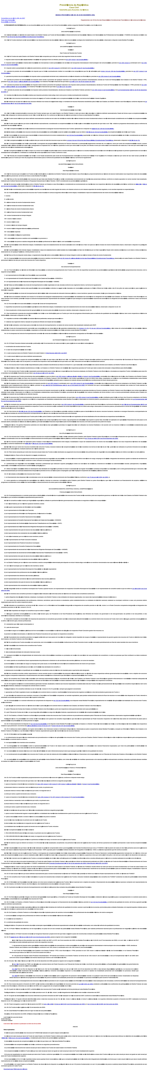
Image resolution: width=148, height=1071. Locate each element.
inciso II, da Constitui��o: (91, 784)
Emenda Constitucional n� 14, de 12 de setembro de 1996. (68, 863)
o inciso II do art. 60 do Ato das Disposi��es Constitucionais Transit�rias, (90, 140)
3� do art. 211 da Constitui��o (19, 1038)
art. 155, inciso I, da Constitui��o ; (77, 59)
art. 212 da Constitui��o (75, 135)
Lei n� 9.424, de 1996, (86, 984)
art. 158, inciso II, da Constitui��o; (110, 76)
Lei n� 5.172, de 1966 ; (64, 86)
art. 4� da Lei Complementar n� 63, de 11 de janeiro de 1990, (64, 385)
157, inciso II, (57, 797)
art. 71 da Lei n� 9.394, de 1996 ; (98, 477)
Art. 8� (14, 969)
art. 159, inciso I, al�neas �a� (66, 376)
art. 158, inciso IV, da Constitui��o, (82, 383)
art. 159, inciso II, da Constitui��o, (87, 397)
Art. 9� (14, 976)
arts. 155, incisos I (44, 797)
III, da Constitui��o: (77, 797)
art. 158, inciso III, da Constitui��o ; (83, 68)
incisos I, (82, 328)
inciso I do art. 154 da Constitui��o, (113, 71)
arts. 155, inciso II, (43, 784)
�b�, (80, 376)
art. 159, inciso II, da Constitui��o (103, 90)
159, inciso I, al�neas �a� (67, 784)
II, (86, 328)
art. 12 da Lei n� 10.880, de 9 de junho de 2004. (103, 1004)
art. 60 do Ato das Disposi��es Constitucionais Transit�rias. (25, 37)
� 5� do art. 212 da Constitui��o (97, 132)
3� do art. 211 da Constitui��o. (42, 443)
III (88, 328)
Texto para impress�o (8, 20)
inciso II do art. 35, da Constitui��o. (63, 726)
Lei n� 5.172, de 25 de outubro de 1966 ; (82, 81)
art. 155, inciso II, (124, 63)
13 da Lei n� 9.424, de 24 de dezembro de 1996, (70, 1004)
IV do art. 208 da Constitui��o (100, 328)
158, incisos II (65, 797)
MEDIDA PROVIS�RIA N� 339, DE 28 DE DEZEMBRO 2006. (75, 15)
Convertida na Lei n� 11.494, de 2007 (13, 18)
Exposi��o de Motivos (8, 22)
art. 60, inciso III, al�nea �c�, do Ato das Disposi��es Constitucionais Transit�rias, (87, 258)
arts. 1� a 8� (48, 1004)
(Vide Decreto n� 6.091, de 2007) (56, 353)
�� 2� (139, 184)
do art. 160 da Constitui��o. (103, 128)
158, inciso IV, (53, 784)
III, (52, 797)
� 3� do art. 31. (134, 140)
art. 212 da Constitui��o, (99, 902)
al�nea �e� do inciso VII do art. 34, (39, 726)
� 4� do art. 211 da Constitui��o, (31, 411)
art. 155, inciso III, (54, 68)
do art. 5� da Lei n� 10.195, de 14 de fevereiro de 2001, (31, 937)
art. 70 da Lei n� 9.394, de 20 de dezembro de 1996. (101, 438)
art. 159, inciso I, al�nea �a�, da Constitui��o (24, 81)
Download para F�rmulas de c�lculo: (15, 1069)
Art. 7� (16, 964)
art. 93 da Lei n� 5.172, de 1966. (43, 373)
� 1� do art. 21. (38, 186)
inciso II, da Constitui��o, (92, 376)
